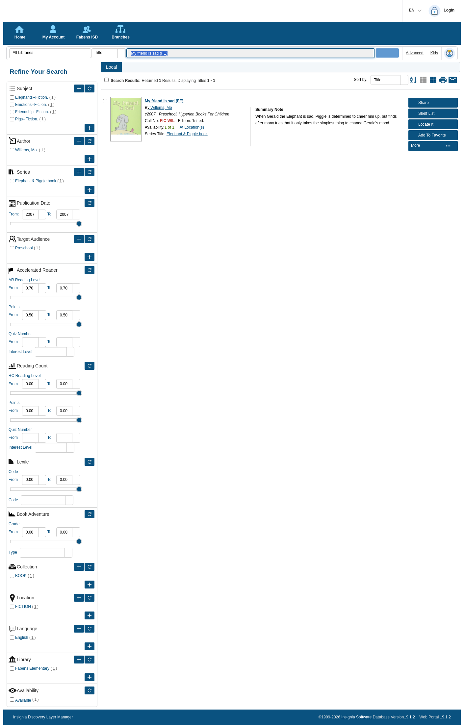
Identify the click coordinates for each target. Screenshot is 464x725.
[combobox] (46, 53)
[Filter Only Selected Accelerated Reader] (89, 270)
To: (50, 214)
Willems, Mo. (26, 150)
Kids (434, 53)
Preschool (24, 248)
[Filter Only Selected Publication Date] (89, 203)
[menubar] (433, 146)
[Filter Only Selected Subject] (89, 88)
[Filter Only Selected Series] (89, 172)
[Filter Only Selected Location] (89, 598)
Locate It (421, 124)
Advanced (414, 53)
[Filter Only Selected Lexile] (89, 462)
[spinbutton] (30, 214)
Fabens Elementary (32, 668)
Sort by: (360, 79)
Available (23, 700)
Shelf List (422, 113)
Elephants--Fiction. (31, 97)
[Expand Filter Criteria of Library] (79, 659)
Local (111, 67)
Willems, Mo (160, 107)
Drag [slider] (79, 223)
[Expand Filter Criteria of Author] (79, 141)
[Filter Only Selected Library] (89, 659)
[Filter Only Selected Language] (89, 629)
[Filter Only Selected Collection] (89, 567)
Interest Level (20, 351)
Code (13, 500)
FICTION (23, 606)
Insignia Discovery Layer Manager (43, 717)
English (21, 637)
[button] (87, 53)
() (52, 97)
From (13, 288)
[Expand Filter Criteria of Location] (79, 598)
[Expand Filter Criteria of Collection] (79, 567)
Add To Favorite (428, 135)
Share (419, 102)
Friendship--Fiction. (32, 112)
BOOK (21, 575)
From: (14, 214)
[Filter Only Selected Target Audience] (89, 239)
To (49, 288)
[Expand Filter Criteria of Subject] (79, 88)
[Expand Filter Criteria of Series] (79, 172)
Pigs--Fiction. (26, 119)
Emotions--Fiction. (31, 104)
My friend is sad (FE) (164, 101)
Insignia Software (356, 717)
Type (13, 552)
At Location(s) (192, 127)
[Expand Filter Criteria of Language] (79, 629)
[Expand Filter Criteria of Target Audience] (79, 239)
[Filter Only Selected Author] (89, 141)
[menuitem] (433, 146)
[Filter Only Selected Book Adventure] (89, 514)
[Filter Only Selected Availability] (89, 690)
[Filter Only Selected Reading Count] (89, 366)
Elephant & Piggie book (35, 181)
